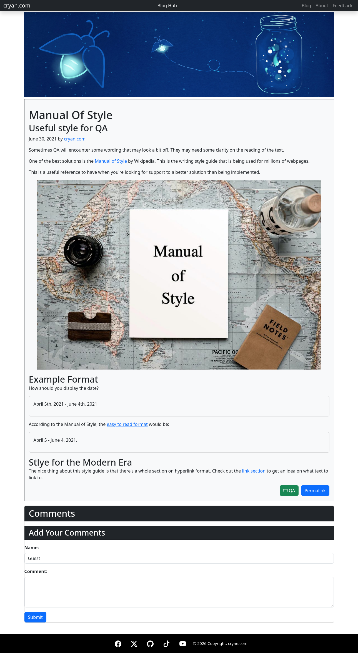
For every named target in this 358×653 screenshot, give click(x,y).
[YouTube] (182, 642)
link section (254, 471)
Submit (35, 617)
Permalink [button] (315, 491)
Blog (306, 5)
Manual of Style (111, 161)
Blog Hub (167, 5)
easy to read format (127, 424)
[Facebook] (118, 642)
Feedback (342, 5)
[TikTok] (166, 642)
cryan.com (16, 5)
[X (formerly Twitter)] (134, 642)
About (322, 5)
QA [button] (289, 491)
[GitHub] (150, 642)
